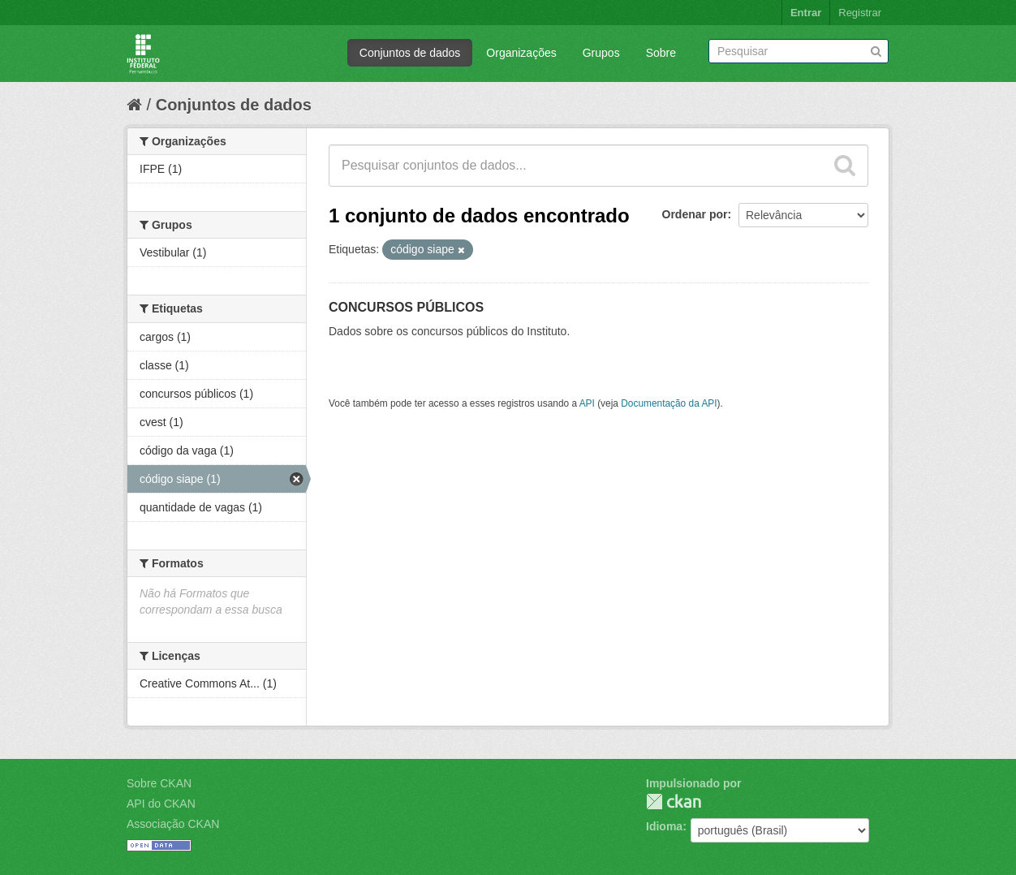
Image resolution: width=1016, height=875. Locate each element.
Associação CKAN (173, 823)
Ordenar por (695, 214)
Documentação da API (669, 403)
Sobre (661, 52)
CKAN (673, 801)
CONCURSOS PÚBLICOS (406, 307)
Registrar (859, 12)
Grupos (601, 52)
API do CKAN (161, 803)
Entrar (805, 12)
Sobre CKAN (159, 783)
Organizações (521, 52)
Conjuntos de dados (410, 52)
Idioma (664, 826)
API (587, 403)
